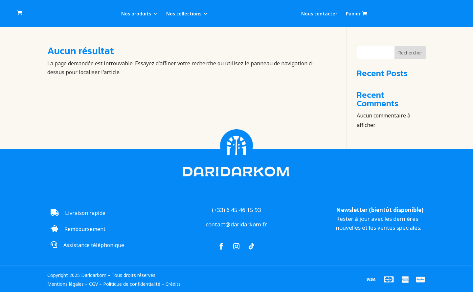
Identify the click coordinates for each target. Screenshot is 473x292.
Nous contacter (319, 14)
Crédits (173, 284)
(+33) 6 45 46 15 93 (236, 210)
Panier (353, 14)
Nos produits (136, 14)
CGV (93, 284)
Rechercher (410, 53)
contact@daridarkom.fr (236, 224)
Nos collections (183, 14)
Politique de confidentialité (131, 284)
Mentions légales (65, 284)
